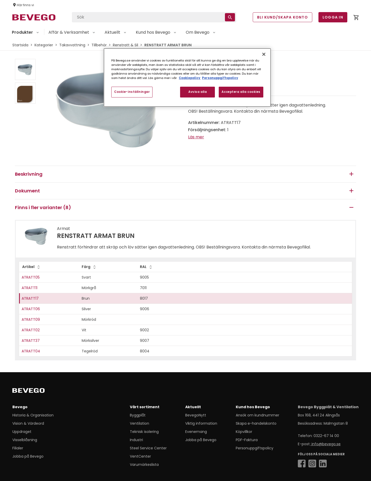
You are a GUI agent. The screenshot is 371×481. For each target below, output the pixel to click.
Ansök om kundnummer (257, 415)
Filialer (17, 448)
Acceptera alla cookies (241, 92)
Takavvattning (72, 45)
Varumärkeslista (144, 464)
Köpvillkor (244, 431)
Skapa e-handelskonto (256, 423)
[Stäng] (263, 54)
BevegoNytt (195, 415)
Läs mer (196, 137)
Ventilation (139, 423)
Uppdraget (21, 431)
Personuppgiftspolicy (254, 448)
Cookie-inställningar (132, 92)
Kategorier (44, 45)
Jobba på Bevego (28, 456)
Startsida (20, 45)
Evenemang (196, 431)
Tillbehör (99, 45)
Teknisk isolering (144, 431)
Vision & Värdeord (28, 423)
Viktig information (201, 423)
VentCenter (140, 456)
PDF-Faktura (247, 439)
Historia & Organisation (33, 415)
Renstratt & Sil (125, 45)
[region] (187, 77)
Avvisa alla (197, 92)
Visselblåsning (24, 439)
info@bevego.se (325, 444)
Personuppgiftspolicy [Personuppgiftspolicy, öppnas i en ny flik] (220, 78)
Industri (136, 439)
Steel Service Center (148, 448)
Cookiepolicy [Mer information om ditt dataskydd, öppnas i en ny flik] (190, 78)
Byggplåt (138, 415)
